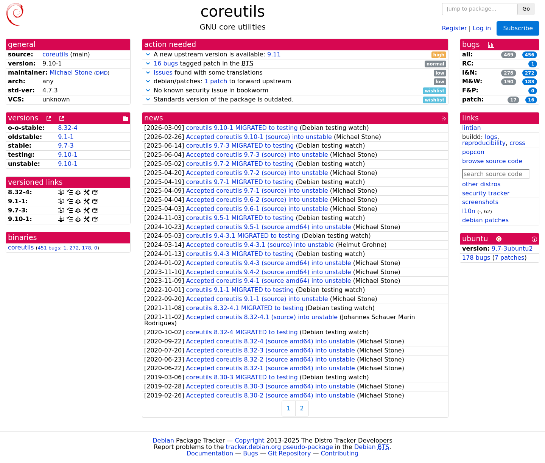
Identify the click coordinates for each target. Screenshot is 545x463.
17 (513, 100)
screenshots (480, 202)
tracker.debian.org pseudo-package (279, 447)
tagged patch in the (295, 64)
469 (508, 55)
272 (74, 248)
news (153, 118)
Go (526, 9)
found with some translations (295, 73)
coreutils (55, 54)
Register (454, 27)
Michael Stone (71, 72)
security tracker (486, 193)
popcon (473, 152)
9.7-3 (65, 145)
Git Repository (289, 453)
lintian (471, 127)
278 (508, 73)
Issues (163, 72)
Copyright (249, 440)
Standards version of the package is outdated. (295, 100)
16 (531, 100)
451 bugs (48, 248)
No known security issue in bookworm (295, 90)
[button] (148, 54)
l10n (468, 211)
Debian (163, 440)
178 (86, 248)
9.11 (274, 54)
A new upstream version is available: (295, 54)
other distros (481, 184)
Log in (482, 27)
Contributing (340, 453)
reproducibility (484, 143)
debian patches (485, 220)
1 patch (215, 81)
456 (529, 55)
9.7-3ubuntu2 (512, 248)
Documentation (210, 453)
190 (508, 81)
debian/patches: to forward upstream (295, 81)
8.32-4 (68, 127)
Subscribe (518, 28)
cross (517, 143)
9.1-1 (65, 136)
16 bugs (166, 63)
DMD (102, 73)
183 (529, 81)
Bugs (250, 453)
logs (491, 136)
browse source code (492, 161)
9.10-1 (68, 154)
